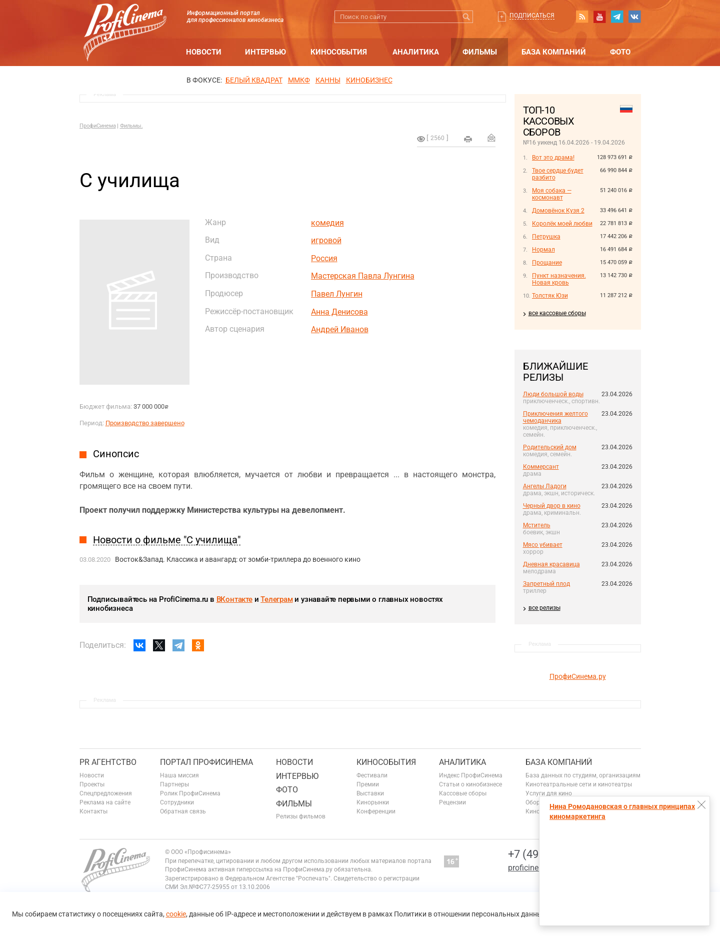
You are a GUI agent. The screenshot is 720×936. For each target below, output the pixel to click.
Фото (620, 52)
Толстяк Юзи (550, 295)
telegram (617, 17)
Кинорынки (372, 802)
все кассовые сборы (557, 313)
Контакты (94, 811)
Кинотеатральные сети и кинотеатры (579, 784)
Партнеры (174, 784)
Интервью (265, 52)
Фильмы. (131, 126)
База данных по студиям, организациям (583, 775)
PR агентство (108, 762)
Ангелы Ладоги (544, 486)
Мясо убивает (542, 544)
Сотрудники (177, 802)
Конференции (376, 811)
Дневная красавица (551, 564)
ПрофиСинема (98, 126)
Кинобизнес (369, 80)
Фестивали (372, 775)
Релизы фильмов (301, 816)
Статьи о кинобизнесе (470, 784)
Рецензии (452, 802)
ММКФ (299, 80)
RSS (582, 17)
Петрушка (546, 236)
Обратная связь (183, 811)
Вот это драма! (553, 157)
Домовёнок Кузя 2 (558, 210)
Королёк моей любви (562, 223)
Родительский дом (549, 447)
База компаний (554, 52)
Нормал (543, 249)
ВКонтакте (234, 599)
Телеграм (276, 599)
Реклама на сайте (105, 802)
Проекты (92, 784)
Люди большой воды (553, 394)
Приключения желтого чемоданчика (555, 417)
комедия (327, 223)
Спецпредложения (106, 793)
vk (634, 17)
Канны (328, 80)
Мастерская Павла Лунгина (362, 276)
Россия (324, 258)
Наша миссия (179, 775)
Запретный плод (546, 583)
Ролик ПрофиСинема (190, 793)
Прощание (547, 262)
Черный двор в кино (551, 505)
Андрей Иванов (339, 329)
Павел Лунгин (336, 294)
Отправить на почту (492, 138)
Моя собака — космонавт (552, 194)
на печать (468, 139)
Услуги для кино (549, 793)
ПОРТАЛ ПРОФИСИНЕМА (206, 762)
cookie (176, 914)
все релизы (544, 607)
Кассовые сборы (462, 793)
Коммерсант (541, 466)
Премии (367, 784)
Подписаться (532, 15)
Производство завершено (145, 423)
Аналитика (415, 52)
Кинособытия (338, 52)
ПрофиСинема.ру (578, 676)
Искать (466, 17)
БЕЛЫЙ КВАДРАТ (254, 80)
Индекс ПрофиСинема (470, 775)
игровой (326, 240)
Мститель (536, 525)
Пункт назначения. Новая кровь (559, 279)
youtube (600, 17)
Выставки (370, 793)
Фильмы (479, 52)
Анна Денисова (339, 312)
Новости (204, 52)
